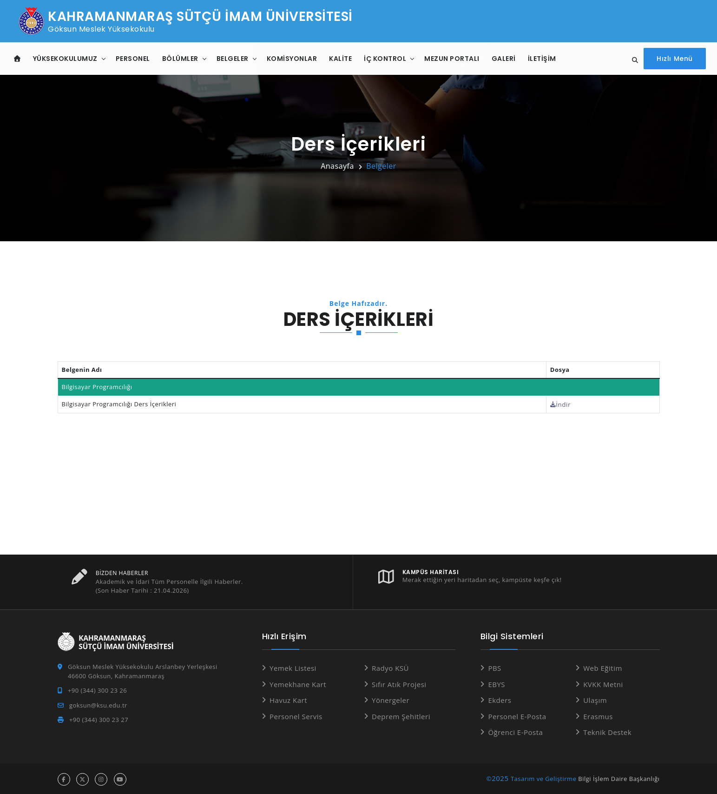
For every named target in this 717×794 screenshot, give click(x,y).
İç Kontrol (385, 58)
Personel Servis (296, 715)
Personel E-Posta (517, 715)
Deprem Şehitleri (401, 715)
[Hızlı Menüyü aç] (676, 58)
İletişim (542, 58)
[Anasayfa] (17, 58)
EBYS (496, 683)
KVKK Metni (603, 683)
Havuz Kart (288, 699)
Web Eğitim (602, 667)
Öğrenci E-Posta (515, 731)
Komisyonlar (292, 58)
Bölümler (180, 58)
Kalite (340, 58)
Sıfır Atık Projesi (399, 683)
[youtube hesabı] (120, 778)
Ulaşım (595, 699)
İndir (562, 404)
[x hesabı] (82, 778)
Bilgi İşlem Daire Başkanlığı (618, 778)
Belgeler (233, 58)
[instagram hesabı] (101, 778)
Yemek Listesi (293, 667)
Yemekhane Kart (298, 683)
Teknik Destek (607, 731)
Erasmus (598, 715)
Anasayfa (337, 166)
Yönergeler (390, 699)
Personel (133, 58)
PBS (494, 667)
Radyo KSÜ (390, 667)
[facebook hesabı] (64, 778)
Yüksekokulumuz (65, 58)
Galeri (504, 58)
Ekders (499, 699)
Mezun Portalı (452, 58)
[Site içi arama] (635, 60)
